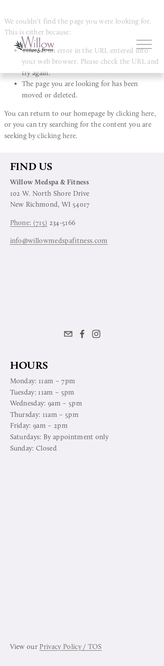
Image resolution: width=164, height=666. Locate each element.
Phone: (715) (29, 223)
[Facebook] (82, 334)
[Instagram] (96, 334)
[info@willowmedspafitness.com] (68, 334)
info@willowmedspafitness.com (59, 240)
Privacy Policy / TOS (70, 646)
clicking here (135, 113)
